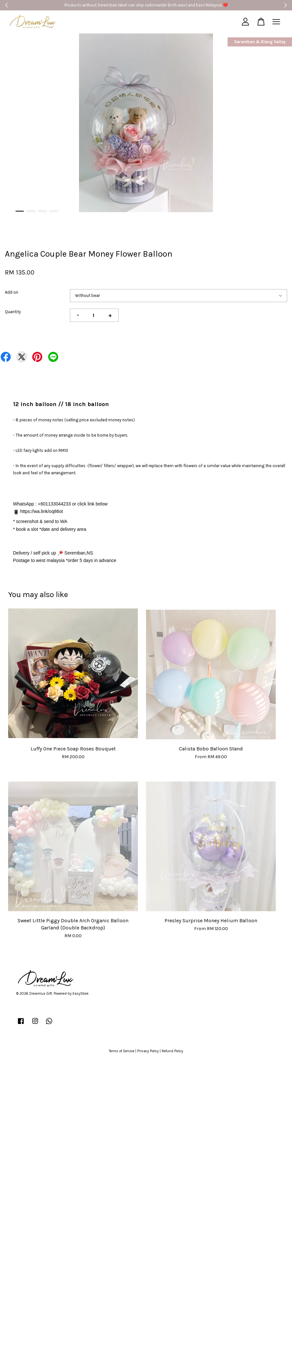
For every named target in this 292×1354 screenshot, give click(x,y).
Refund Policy (172, 1051)
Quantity (13, 311)
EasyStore (80, 993)
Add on (11, 292)
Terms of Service (121, 1051)
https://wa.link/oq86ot (41, 511)
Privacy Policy (148, 1051)
